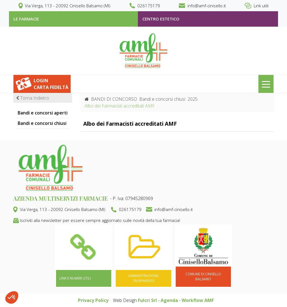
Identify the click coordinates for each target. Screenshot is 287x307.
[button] (11, 297)
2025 (193, 99)
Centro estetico (160, 19)
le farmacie (26, 19)
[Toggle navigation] (266, 84)
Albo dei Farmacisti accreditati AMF (130, 123)
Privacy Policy (93, 300)
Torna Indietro (32, 98)
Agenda (169, 300)
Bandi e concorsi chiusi (42, 123)
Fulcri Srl (147, 300)
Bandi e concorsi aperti (43, 113)
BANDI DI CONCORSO (114, 99)
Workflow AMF (198, 300)
